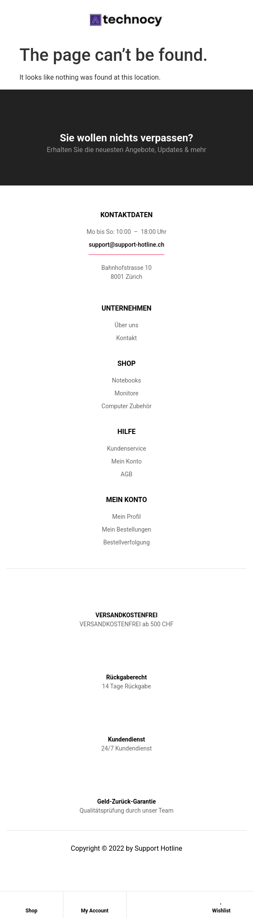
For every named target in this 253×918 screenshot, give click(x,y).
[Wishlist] (221, 900)
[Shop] (31, 900)
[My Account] (94, 900)
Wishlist (221, 911)
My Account (94, 911)
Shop (32, 911)
